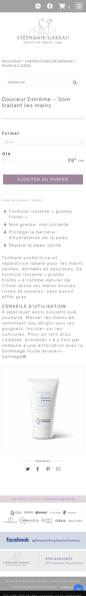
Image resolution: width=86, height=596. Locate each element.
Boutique (11, 60)
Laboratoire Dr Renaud (49, 60)
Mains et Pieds (16, 65)
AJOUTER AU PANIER (43, 179)
